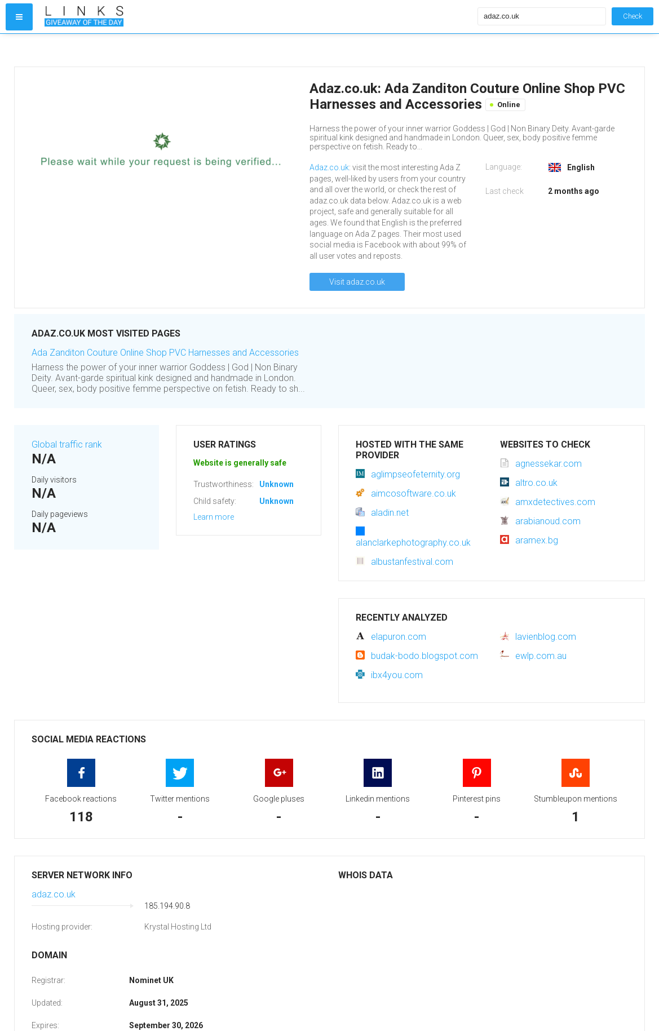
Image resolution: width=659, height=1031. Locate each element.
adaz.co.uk (54, 894)
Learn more (213, 516)
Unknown (276, 484)
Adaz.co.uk (329, 167)
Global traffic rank (67, 444)
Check (632, 16)
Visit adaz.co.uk (357, 281)
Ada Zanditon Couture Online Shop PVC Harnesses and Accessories (165, 352)
